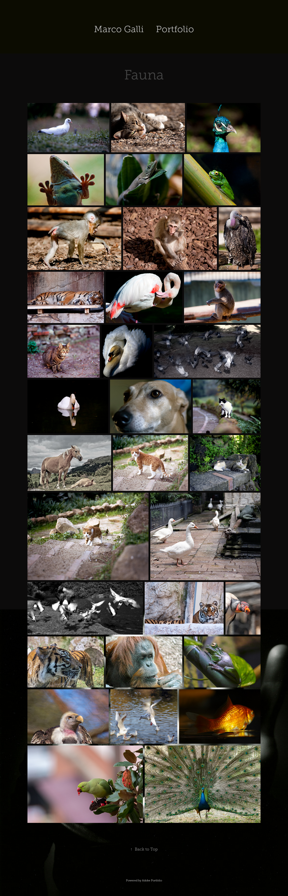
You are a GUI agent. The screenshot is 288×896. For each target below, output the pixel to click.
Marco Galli (119, 29)
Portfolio (175, 29)
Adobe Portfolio (152, 880)
